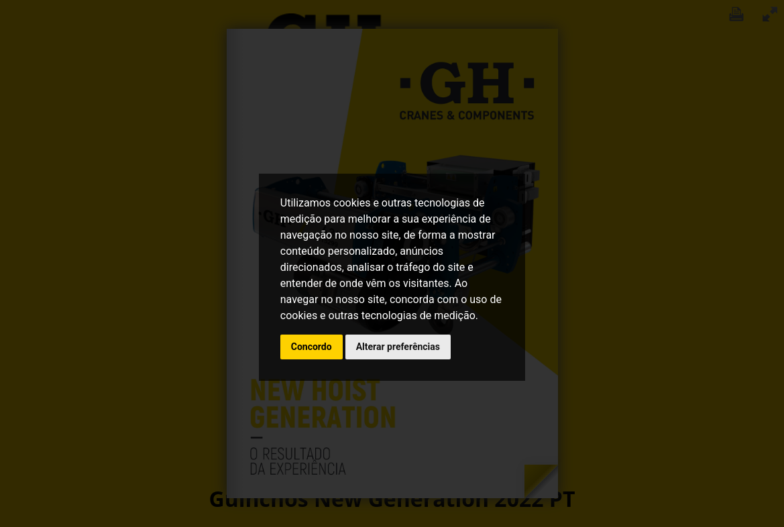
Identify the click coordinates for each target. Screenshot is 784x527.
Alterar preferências (398, 346)
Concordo (311, 346)
